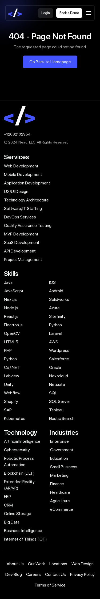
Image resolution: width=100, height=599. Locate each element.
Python (55, 324)
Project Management (23, 259)
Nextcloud (58, 375)
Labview (11, 375)
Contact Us (55, 574)
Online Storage (17, 513)
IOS (52, 282)
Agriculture (60, 500)
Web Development (21, 165)
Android (56, 290)
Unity (9, 384)
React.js (11, 316)
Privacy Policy (82, 574)
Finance (57, 483)
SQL (53, 392)
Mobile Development (23, 174)
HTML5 (11, 341)
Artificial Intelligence (22, 441)
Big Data (11, 522)
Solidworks (59, 299)
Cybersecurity (17, 449)
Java (8, 282)
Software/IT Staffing (23, 208)
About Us (15, 563)
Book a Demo (69, 13)
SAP (8, 409)
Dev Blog (13, 574)
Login (45, 13)
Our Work (36, 563)
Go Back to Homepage (50, 61)
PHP (8, 350)
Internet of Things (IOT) (25, 539)
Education (59, 458)
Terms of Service (50, 585)
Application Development (27, 182)
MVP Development (21, 234)
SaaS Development (21, 242)
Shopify (11, 401)
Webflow (12, 392)
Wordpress (59, 350)
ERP (7, 496)
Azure (54, 307)
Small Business (63, 466)
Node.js (11, 307)
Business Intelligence (23, 530)
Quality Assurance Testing (27, 225)
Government (61, 449)
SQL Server (59, 401)
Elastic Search (61, 418)
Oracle (55, 367)
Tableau (56, 409)
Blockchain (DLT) (19, 473)
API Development (20, 251)
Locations (58, 563)
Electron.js (13, 324)
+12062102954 (17, 134)
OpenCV (12, 333)
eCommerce (61, 509)
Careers (33, 574)
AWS (53, 341)
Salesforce (59, 358)
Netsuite (57, 384)
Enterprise (59, 441)
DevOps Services (20, 217)
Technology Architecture (26, 200)
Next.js (10, 299)
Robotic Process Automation (19, 461)
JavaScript (13, 290)
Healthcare (60, 492)
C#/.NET (12, 367)
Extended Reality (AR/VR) (19, 485)
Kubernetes (14, 418)
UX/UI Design (16, 191)
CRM (8, 505)
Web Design (82, 563)
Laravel (55, 333)
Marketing (59, 475)
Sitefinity (57, 316)
